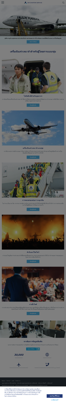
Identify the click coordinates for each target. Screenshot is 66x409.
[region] (33, 397)
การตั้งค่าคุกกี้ (54, 400)
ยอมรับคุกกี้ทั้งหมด (55, 396)
